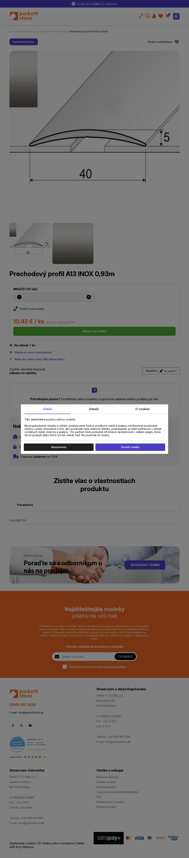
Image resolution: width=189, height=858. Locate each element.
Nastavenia (58, 447)
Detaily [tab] (94, 409)
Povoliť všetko (130, 447)
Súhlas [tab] (47, 409)
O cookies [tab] (142, 409)
